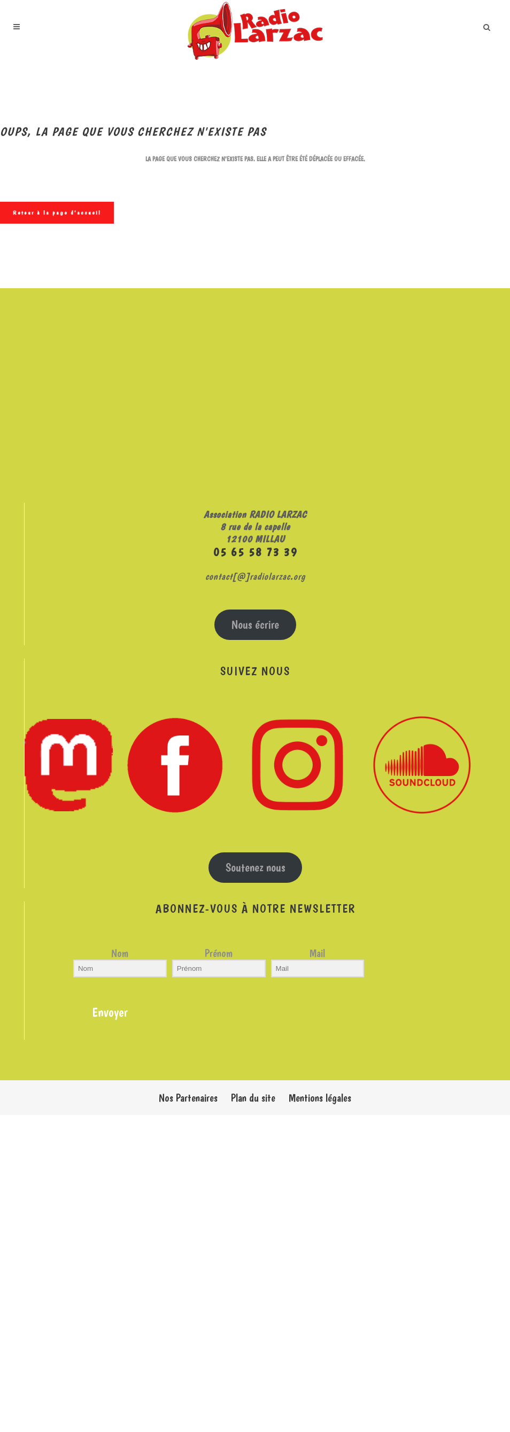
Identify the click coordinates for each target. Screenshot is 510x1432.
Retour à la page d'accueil (57, 212)
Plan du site (253, 1097)
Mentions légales (320, 1097)
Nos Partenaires (188, 1097)
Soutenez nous (255, 867)
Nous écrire (255, 625)
